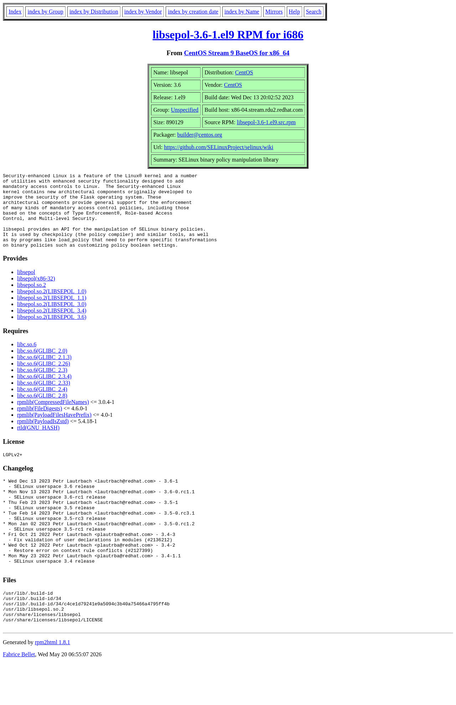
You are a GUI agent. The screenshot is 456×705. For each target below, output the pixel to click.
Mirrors (274, 12)
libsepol (26, 287)
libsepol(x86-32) (36, 293)
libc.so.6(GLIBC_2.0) (42, 366)
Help (294, 12)
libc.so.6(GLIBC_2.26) (43, 378)
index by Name (241, 12)
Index (15, 12)
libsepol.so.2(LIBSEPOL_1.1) (51, 313)
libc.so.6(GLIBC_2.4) (42, 404)
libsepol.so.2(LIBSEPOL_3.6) (51, 332)
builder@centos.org (199, 135)
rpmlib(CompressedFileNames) (53, 417)
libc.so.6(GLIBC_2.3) (42, 385)
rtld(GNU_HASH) (38, 443)
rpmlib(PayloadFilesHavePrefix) (54, 430)
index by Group (45, 12)
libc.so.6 (26, 359)
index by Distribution (93, 12)
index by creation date (193, 12)
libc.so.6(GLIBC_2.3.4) (44, 391)
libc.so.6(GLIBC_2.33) (43, 398)
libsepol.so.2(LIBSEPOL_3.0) (51, 319)
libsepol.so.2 (31, 300)
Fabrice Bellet (19, 696)
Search (314, 12)
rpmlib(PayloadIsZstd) (43, 436)
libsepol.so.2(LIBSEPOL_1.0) (51, 306)
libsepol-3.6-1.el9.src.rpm (266, 122)
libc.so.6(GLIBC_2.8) (42, 410)
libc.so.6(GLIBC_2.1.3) (44, 372)
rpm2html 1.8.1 (52, 684)
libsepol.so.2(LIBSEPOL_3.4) (51, 325)
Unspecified (184, 110)
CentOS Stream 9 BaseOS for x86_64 (237, 53)
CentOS (244, 72)
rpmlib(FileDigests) (39, 423)
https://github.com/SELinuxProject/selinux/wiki (218, 147)
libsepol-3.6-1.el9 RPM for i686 (227, 34)
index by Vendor (143, 12)
